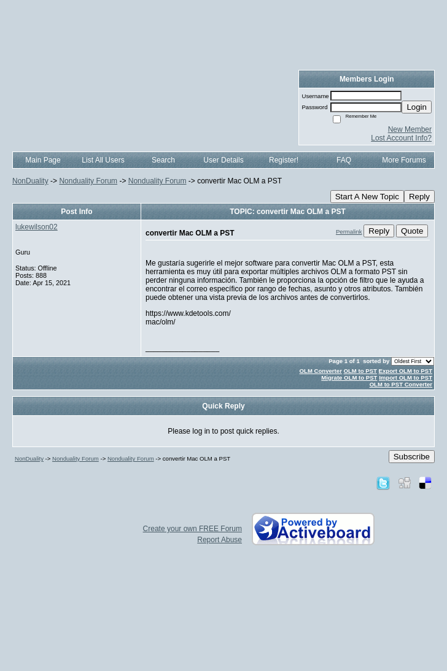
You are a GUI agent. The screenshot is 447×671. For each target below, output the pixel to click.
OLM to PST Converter (401, 384)
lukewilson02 (36, 227)
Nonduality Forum (88, 181)
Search (163, 160)
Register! (283, 160)
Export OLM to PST (405, 370)
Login (416, 107)
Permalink (349, 231)
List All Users (103, 160)
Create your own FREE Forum (192, 528)
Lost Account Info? (401, 138)
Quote (412, 231)
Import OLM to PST (405, 377)
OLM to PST (360, 370)
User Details (223, 160)
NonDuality (30, 181)
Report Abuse (219, 539)
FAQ (343, 160)
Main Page (42, 160)
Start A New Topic (367, 196)
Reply (419, 196)
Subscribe (412, 456)
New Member (410, 129)
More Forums (404, 160)
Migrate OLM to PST (349, 377)
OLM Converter (321, 370)
